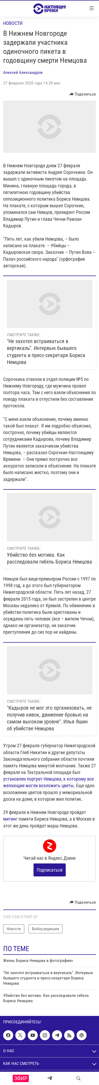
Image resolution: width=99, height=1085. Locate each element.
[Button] (82, 94)
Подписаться (50, 870)
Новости (12, 23)
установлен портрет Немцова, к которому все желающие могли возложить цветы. (48, 782)
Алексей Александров (23, 72)
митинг (10, 819)
